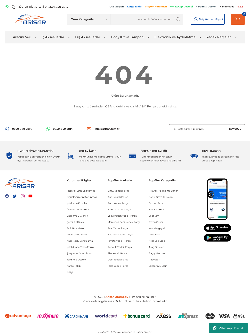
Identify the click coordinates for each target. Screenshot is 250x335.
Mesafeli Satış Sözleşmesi (81, 190)
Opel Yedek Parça (118, 259)
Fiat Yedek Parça (117, 253)
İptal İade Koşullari (77, 203)
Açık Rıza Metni (75, 228)
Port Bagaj (155, 234)
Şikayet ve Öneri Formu (80, 253)
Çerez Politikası (75, 222)
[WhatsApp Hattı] (7, 7)
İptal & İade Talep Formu (81, 247)
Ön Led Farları (157, 203)
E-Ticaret (116, 332)
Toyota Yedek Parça (119, 240)
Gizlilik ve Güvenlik (77, 215)
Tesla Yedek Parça (118, 265)
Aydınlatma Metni (77, 234)
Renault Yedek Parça (120, 247)
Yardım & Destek (76, 259)
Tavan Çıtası (156, 222)
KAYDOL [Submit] (235, 129)
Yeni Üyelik (217, 19)
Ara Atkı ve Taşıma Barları (164, 190)
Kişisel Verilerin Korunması (82, 196)
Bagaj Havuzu (157, 253)
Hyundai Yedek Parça (120, 234)
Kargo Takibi (74, 265)
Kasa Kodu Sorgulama (80, 240)
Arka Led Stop (157, 240)
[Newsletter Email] (207, 128)
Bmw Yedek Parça (118, 190)
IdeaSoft (103, 332)
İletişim (71, 272)
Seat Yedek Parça (118, 228)
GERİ (109, 106)
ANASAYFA (143, 106)
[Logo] (31, 19)
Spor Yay (154, 215)
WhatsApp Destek (228, 328)
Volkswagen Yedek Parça (122, 215)
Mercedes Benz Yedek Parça (124, 222)
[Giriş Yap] (195, 19)
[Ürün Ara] (147, 19)
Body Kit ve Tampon (161, 196)
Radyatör (154, 259)
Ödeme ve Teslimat (78, 209)
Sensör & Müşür (158, 265)
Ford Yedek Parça (118, 203)
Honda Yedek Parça (119, 209)
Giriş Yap (204, 19)
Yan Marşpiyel (157, 228)
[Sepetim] (238, 19)
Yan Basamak (156, 209)
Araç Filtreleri (156, 247)
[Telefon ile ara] (39, 7)
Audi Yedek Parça (118, 196)
